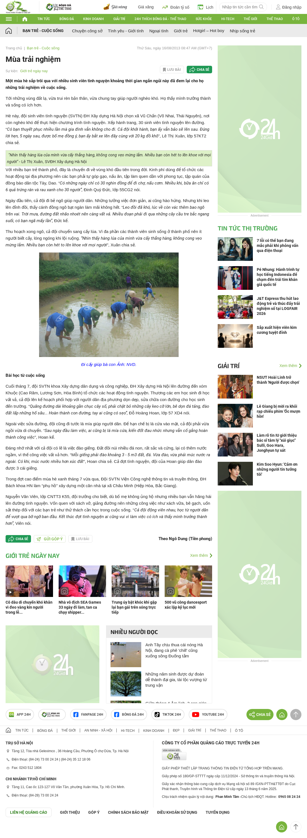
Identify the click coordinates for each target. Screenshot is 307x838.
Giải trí (119, 19)
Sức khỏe (204, 19)
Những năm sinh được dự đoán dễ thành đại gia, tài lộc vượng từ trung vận (176, 680)
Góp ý (94, 812)
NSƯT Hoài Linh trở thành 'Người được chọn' (278, 380)
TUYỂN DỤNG (218, 812)
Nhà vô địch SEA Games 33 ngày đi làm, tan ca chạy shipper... (80, 607)
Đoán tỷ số (175, 7)
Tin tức (43, 19)
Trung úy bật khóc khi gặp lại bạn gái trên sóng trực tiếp (134, 607)
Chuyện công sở (87, 30)
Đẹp (176, 730)
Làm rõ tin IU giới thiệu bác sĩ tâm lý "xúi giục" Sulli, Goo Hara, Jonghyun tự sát (277, 443)
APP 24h (20, 714)
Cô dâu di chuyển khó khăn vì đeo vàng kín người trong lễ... (29, 607)
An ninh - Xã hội (98, 730)
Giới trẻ (181, 30)
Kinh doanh (93, 19)
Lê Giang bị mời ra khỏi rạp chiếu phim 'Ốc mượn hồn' (278, 411)
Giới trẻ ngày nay (34, 71)
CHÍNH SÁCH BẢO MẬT (128, 812)
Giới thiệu (70, 812)
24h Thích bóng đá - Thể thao (160, 19)
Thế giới (250, 19)
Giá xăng (146, 7)
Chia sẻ (203, 70)
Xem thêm (199, 555)
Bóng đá (66, 19)
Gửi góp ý (50, 539)
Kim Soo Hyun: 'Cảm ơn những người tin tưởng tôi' (277, 469)
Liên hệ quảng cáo (28, 812)
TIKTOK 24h (168, 714)
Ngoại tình (158, 30)
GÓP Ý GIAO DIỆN (16, 830)
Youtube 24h (208, 714)
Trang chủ (14, 48)
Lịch (206, 7)
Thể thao (275, 19)
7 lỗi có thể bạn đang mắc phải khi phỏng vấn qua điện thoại (277, 245)
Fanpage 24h (88, 714)
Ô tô (295, 19)
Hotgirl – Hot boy (208, 30)
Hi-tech (227, 19)
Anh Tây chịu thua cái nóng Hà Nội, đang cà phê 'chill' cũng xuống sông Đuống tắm (174, 650)
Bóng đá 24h (129, 714)
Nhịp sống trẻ (242, 30)
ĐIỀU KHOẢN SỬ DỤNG (177, 812)
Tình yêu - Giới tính (126, 30)
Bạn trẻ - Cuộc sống (43, 30)
